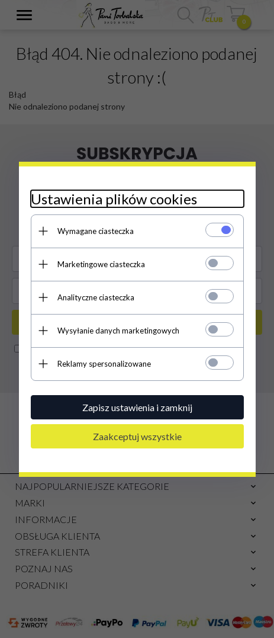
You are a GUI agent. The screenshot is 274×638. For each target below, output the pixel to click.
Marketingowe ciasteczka (101, 264)
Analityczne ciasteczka (95, 297)
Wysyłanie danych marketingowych (118, 330)
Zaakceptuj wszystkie (137, 436)
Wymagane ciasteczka (95, 231)
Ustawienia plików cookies (114, 198)
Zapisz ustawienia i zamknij (137, 407)
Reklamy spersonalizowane (104, 363)
